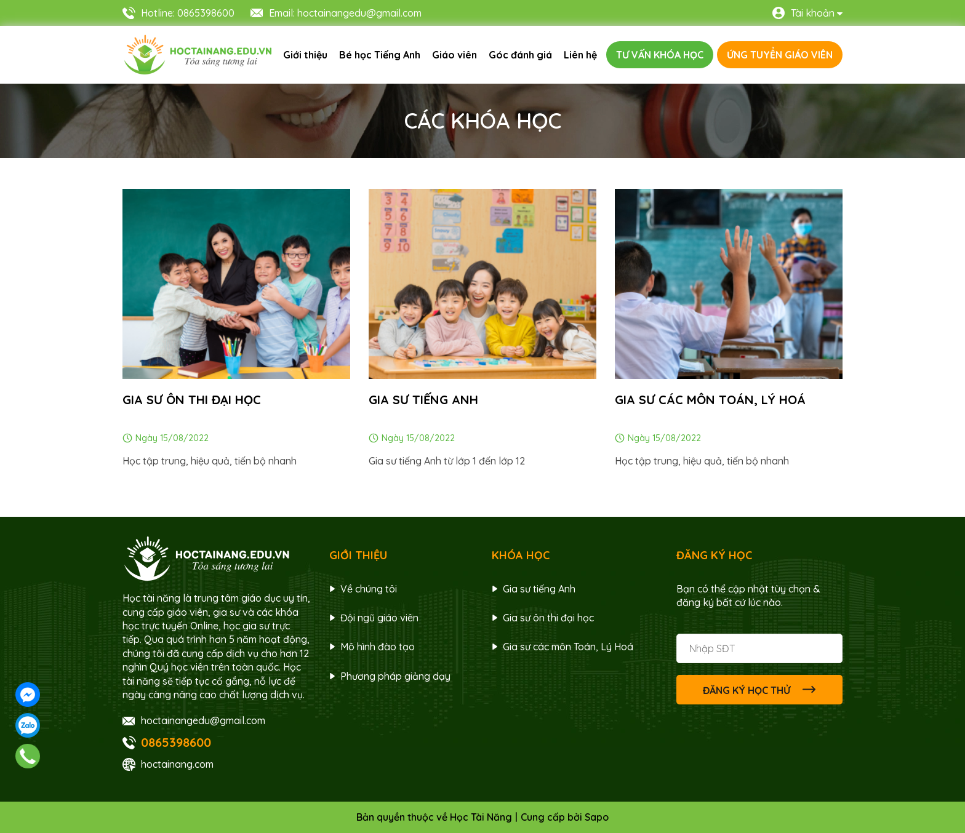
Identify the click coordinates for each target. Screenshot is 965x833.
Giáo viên (454, 55)
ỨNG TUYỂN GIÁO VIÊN (780, 55)
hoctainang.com (177, 764)
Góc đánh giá (520, 55)
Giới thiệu (305, 55)
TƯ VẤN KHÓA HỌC (659, 55)
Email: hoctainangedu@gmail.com (345, 13)
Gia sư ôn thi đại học (191, 399)
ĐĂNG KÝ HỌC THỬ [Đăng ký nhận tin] (759, 689)
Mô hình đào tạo (377, 646)
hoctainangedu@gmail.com (203, 720)
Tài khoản (813, 13)
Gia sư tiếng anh (423, 399)
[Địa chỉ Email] (759, 648)
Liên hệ (580, 55)
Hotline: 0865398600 (187, 13)
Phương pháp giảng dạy (395, 676)
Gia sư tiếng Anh (539, 589)
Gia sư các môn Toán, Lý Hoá (710, 399)
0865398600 (176, 742)
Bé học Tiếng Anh (379, 55)
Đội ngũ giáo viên (379, 618)
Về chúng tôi (368, 589)
